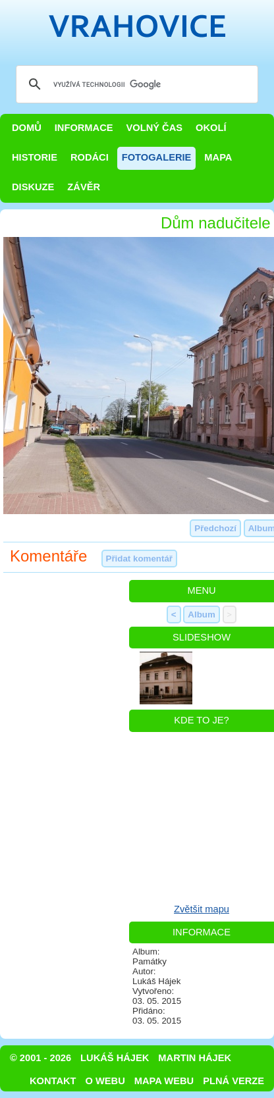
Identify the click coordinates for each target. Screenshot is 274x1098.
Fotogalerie (157, 157)
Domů (26, 127)
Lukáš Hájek (114, 1058)
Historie (34, 157)
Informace (84, 127)
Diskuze (33, 187)
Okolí (211, 127)
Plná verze (233, 1081)
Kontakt (53, 1081)
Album (201, 614)
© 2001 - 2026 (40, 1058)
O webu (105, 1081)
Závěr (83, 187)
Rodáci (89, 157)
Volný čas (154, 127)
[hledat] (135, 84)
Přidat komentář (139, 558)
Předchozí (215, 528)
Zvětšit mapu (201, 909)
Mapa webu (164, 1081)
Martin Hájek (194, 1058)
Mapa (218, 157)
